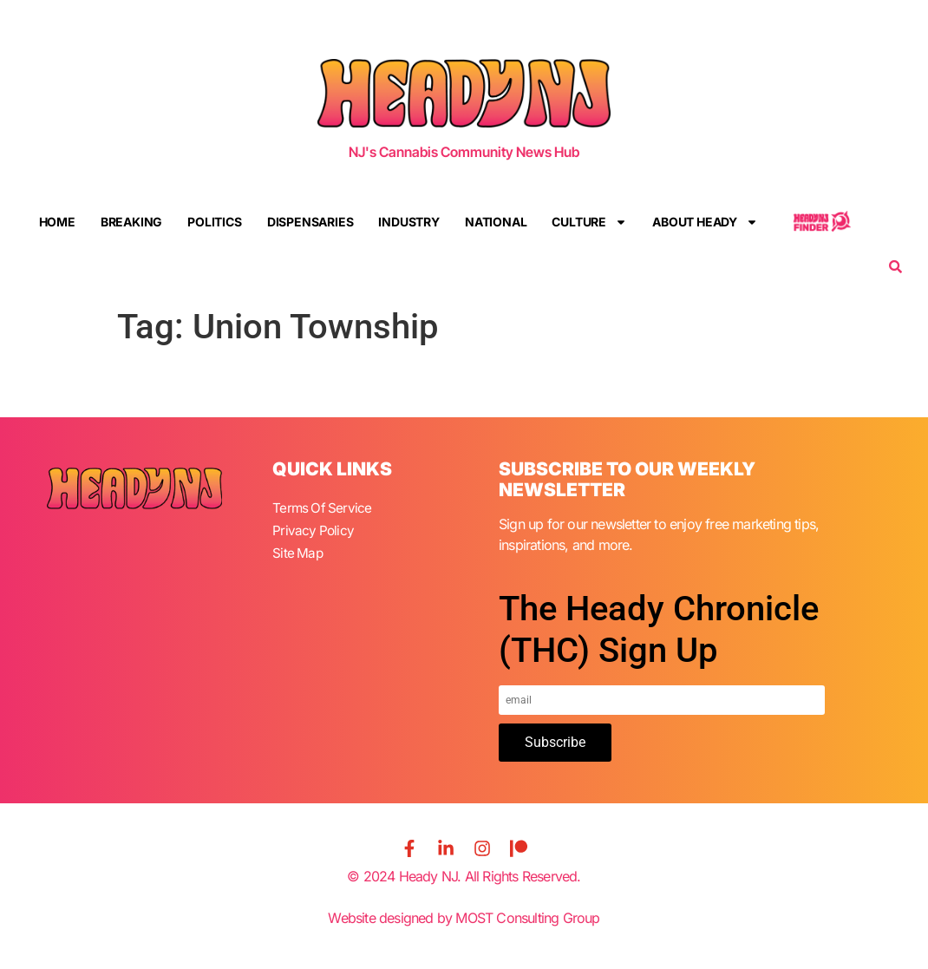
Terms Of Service (323, 507)
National (495, 221)
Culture (589, 222)
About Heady (705, 222)
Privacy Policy (314, 528)
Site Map (298, 549)
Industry (408, 221)
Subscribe (555, 742)
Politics (214, 221)
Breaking (131, 221)
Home (57, 221)
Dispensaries (310, 221)
